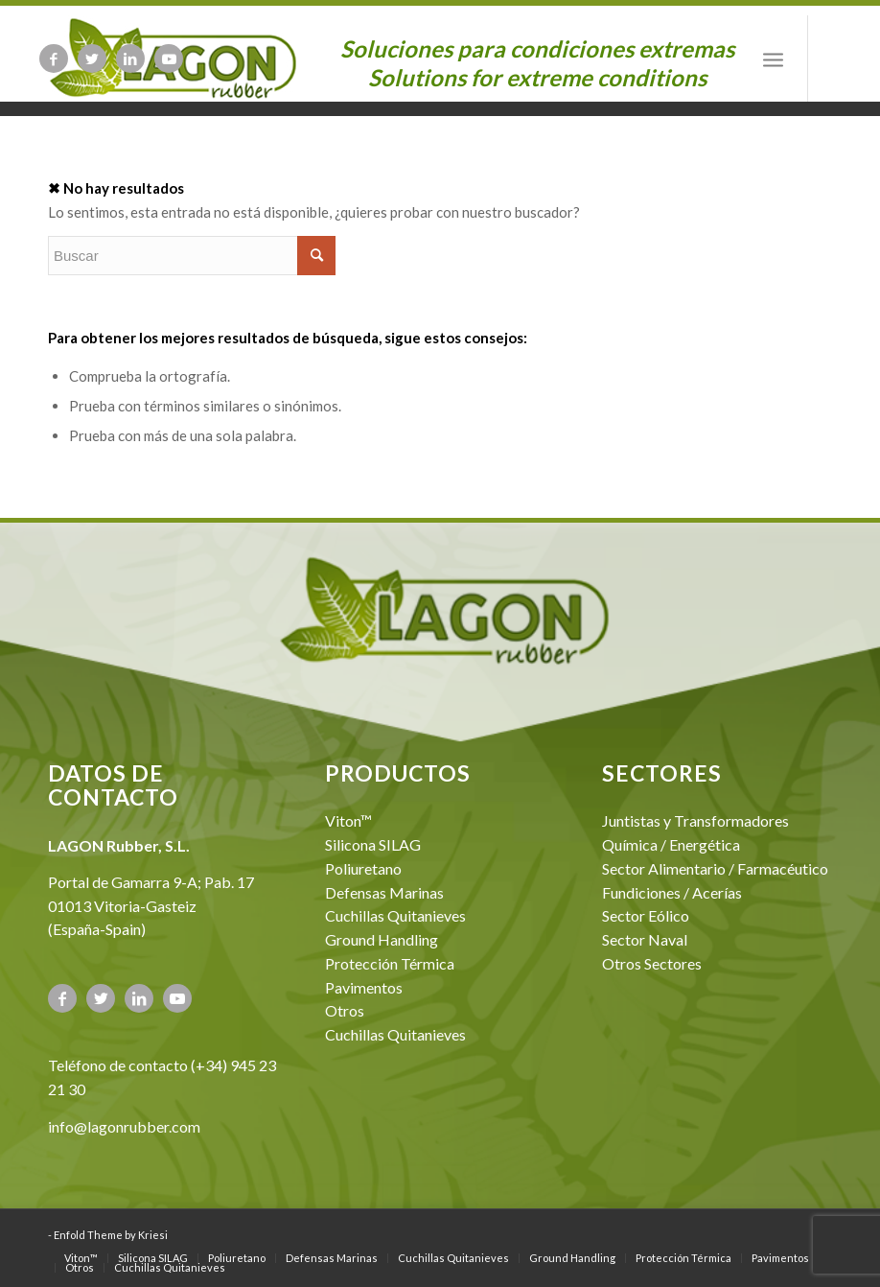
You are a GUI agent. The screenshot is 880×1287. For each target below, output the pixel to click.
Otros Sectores (652, 963)
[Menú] (773, 58)
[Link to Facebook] (53, 58)
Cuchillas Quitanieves (395, 915)
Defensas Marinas (384, 892)
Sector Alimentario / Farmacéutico (715, 868)
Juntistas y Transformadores (695, 820)
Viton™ (348, 820)
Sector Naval (644, 939)
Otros (344, 1010)
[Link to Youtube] (168, 58)
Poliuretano (363, 868)
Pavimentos (364, 987)
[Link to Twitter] (92, 58)
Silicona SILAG (373, 844)
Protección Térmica (389, 963)
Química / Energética (671, 844)
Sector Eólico (645, 915)
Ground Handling (381, 939)
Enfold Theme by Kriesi (111, 1234)
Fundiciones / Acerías (672, 892)
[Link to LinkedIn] (130, 58)
